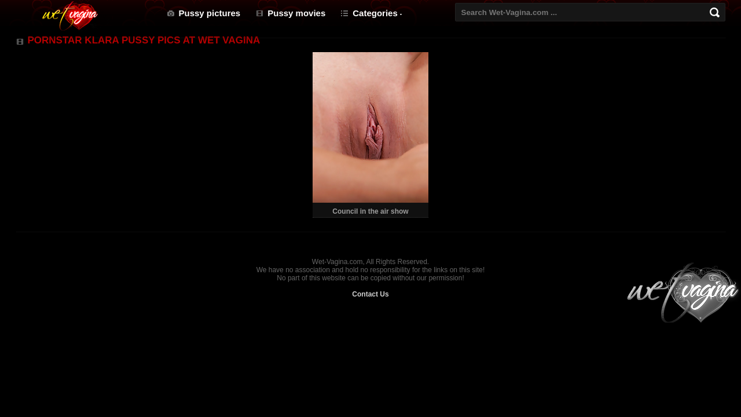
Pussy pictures (210, 13)
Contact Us (370, 294)
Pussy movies (296, 13)
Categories (375, 13)
